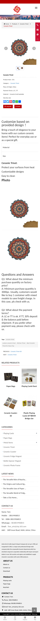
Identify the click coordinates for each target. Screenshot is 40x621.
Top (35, 618)
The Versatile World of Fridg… (14, 493)
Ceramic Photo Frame (12, 465)
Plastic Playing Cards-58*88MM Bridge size (29, 416)
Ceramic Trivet (24, 24)
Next (34, 48)
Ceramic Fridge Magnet (13, 456)
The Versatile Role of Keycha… (14, 479)
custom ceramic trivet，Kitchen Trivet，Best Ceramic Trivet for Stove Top (18, 344)
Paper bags (6, 584)
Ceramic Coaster (10, 452)
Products (14, 24)
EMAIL (18, 106)
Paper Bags (10, 386)
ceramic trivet (10, 339)
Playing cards (7, 580)
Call (15, 618)
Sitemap (34, 614)
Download (6, 571)
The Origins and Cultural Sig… (14, 484)
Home (7, 24)
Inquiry (25, 618)
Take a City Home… (10, 497)
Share (5, 618)
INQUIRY (8, 106)
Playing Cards (9, 433)
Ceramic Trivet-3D (16, 351)
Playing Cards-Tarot (29, 386)
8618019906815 (18, 523)
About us (6, 564)
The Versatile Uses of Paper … (14, 488)
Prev (6, 48)
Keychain (6, 587)
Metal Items (8, 442)
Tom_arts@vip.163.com (17, 526)
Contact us (6, 568)
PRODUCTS (8, 577)
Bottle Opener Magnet (12, 461)
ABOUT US (7, 561)
